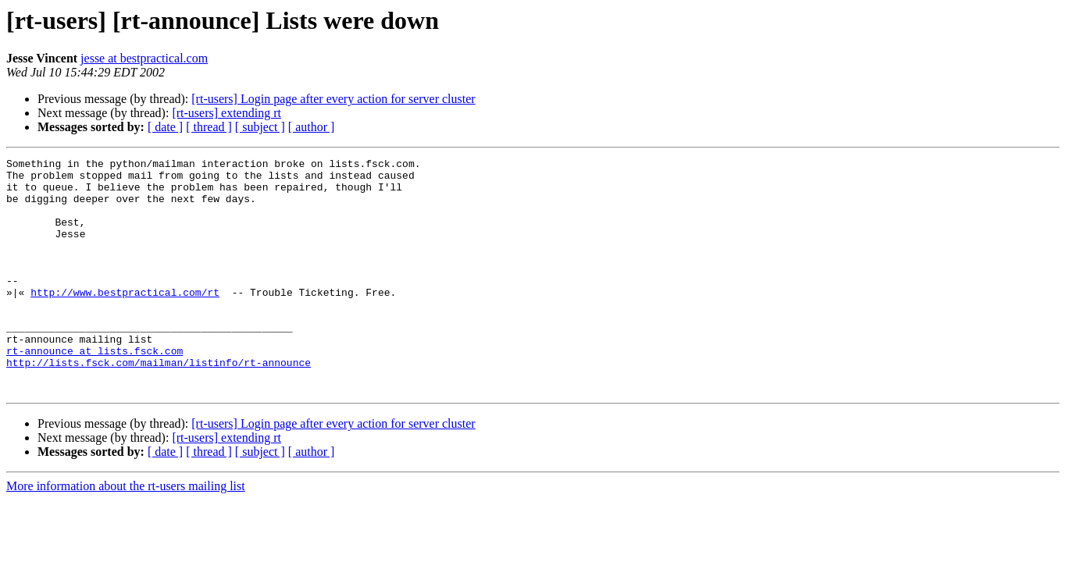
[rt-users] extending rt (226, 112)
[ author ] (311, 126)
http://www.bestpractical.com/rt (124, 320)
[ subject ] (260, 126)
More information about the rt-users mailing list (125, 532)
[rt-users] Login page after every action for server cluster (333, 98)
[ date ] (165, 126)
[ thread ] (209, 126)
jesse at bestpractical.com (144, 58)
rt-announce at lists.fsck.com (94, 390)
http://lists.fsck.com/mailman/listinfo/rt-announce (158, 404)
